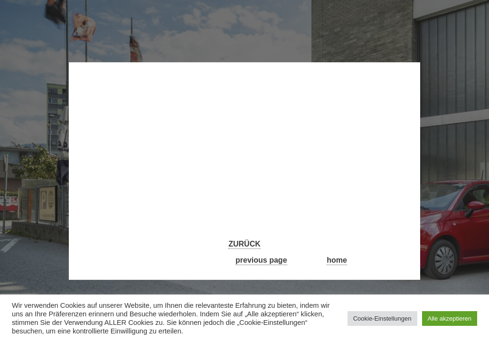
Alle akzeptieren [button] (450, 318)
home (337, 260)
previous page (261, 260)
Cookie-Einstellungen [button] (382, 318)
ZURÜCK (244, 244)
